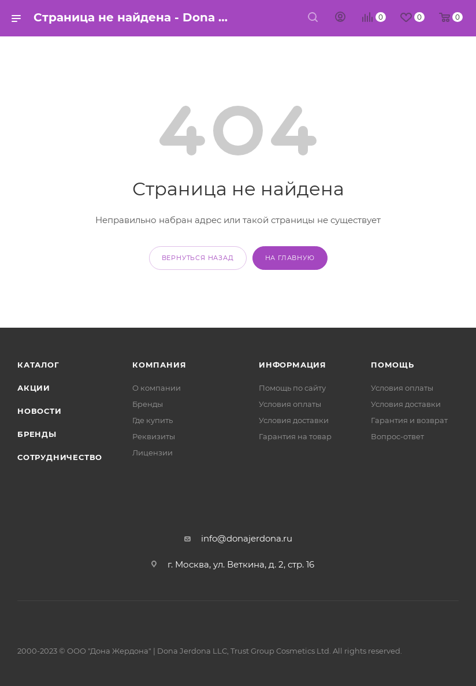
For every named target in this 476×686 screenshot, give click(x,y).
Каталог (38, 364)
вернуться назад (198, 258)
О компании (156, 387)
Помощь (392, 364)
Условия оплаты (290, 404)
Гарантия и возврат (409, 420)
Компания (159, 364)
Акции (33, 387)
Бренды (37, 434)
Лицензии (152, 452)
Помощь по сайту (292, 387)
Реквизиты (153, 436)
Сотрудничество (59, 457)
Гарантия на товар (295, 436)
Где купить (152, 420)
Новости (39, 411)
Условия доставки (294, 420)
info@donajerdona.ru (246, 538)
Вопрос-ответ (397, 436)
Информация (292, 364)
